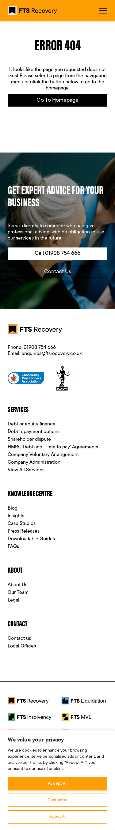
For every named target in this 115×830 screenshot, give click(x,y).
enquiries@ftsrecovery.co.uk (51, 353)
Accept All (57, 783)
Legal (13, 600)
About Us (17, 585)
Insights (16, 516)
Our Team (18, 592)
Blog (12, 508)
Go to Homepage (57, 100)
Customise (57, 800)
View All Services (26, 470)
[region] (57, 780)
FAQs (13, 546)
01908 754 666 (40, 347)
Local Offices (22, 646)
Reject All (57, 816)
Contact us (19, 638)
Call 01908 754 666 (57, 253)
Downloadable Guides (31, 539)
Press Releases (24, 531)
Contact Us (57, 272)
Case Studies (22, 523)
